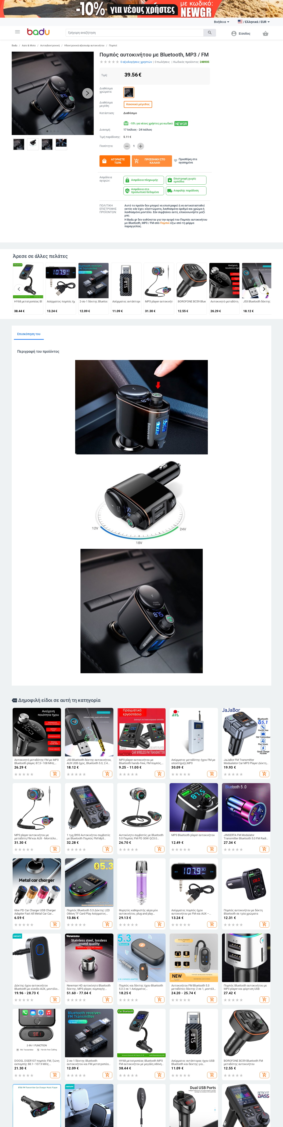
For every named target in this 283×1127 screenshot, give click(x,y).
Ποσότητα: (106, 146)
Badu (14, 45)
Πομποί (113, 45)
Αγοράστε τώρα (113, 161)
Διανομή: (105, 129)
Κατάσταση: (106, 113)
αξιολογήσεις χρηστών (136, 62)
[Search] (135, 33)
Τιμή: (104, 75)
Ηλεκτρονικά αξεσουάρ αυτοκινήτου (84, 45)
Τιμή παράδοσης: (109, 137)
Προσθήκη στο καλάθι (149, 161)
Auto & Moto (29, 45)
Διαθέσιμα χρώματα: (106, 90)
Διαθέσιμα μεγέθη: (106, 104)
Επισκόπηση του (28, 334)
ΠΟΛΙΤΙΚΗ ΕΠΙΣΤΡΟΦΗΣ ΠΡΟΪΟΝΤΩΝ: (108, 209)
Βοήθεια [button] (221, 22)
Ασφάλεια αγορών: (105, 179)
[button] (17, 32)
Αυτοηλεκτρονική (50, 45)
